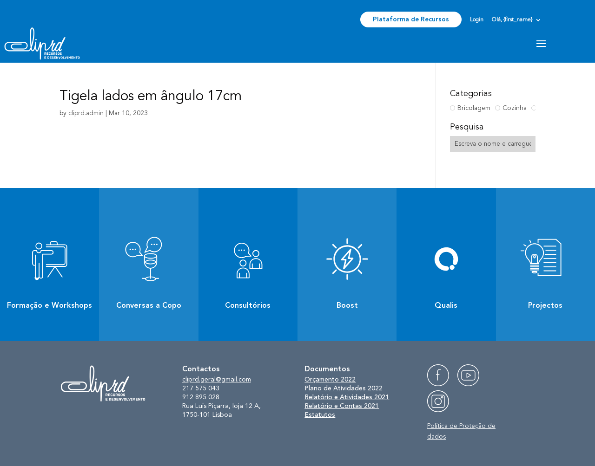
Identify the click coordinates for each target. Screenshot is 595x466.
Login (476, 20)
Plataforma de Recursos (411, 19)
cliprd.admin (86, 113)
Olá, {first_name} (512, 20)
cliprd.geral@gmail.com (216, 379)
